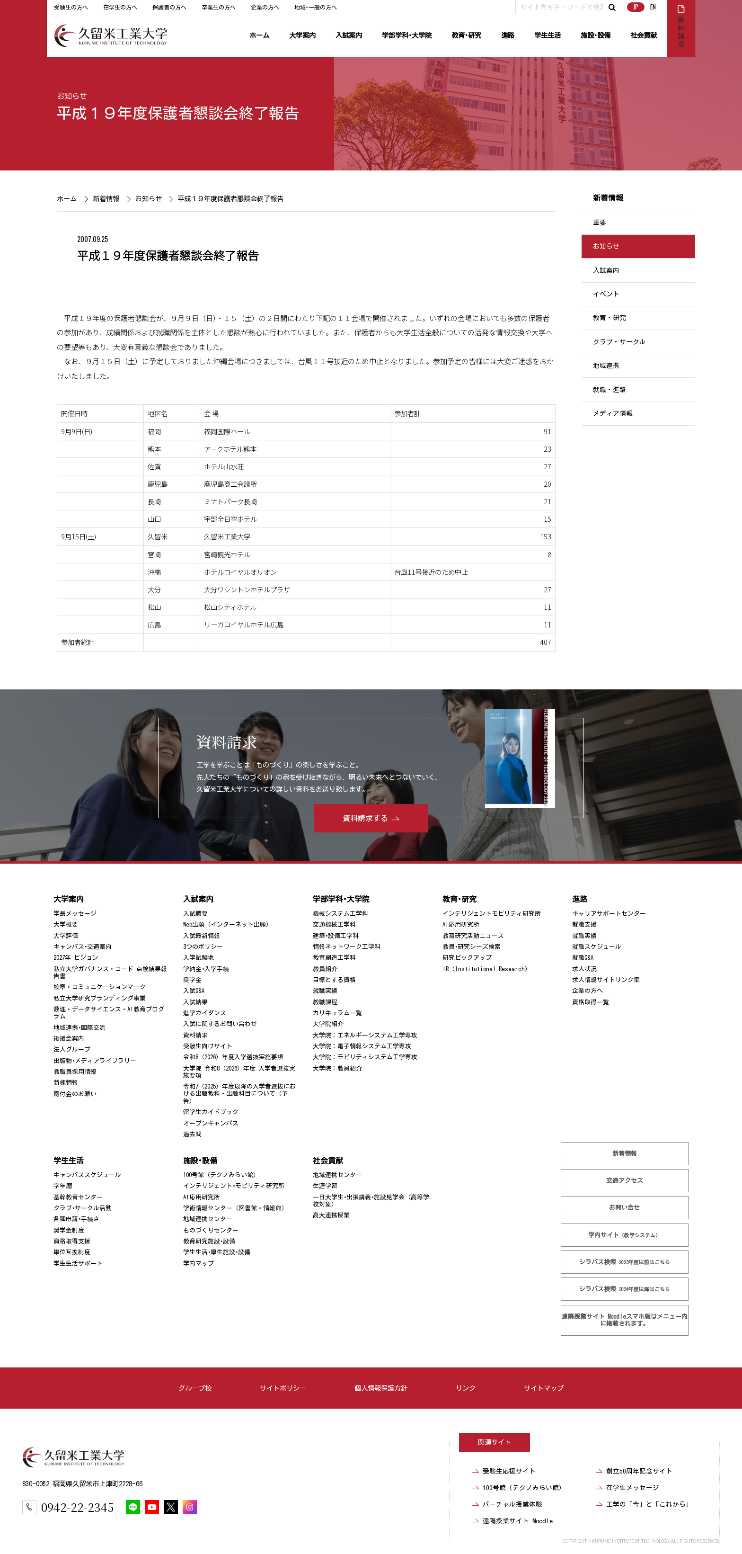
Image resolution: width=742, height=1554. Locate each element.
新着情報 (105, 198)
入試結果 (195, 1002)
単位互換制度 (71, 1252)
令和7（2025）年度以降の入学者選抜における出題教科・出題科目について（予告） (239, 1093)
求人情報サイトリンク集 (606, 980)
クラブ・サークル (619, 342)
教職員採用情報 (75, 1072)
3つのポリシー (203, 947)
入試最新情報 (201, 936)
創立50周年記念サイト (639, 1471)
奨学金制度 (68, 1230)
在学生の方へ (120, 7)
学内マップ (198, 1263)
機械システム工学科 (340, 914)
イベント (606, 294)
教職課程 (325, 1002)
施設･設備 (595, 35)
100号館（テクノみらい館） (221, 1175)
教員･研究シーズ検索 (471, 947)
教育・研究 (609, 318)
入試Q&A (193, 991)
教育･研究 (466, 35)
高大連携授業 (331, 1215)
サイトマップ (544, 1388)
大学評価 (65, 936)
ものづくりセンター (210, 1230)
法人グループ (71, 1049)
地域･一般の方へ (315, 7)
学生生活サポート (78, 1263)
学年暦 (62, 1186)
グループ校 (195, 1388)
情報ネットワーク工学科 (346, 947)
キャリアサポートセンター (609, 914)
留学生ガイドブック (210, 1112)
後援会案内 (68, 1039)
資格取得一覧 (590, 1002)
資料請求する (365, 818)
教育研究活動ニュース (473, 936)
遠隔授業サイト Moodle (625, 1320)
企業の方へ (265, 7)
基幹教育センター (78, 1197)
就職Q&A (582, 958)
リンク (466, 1388)
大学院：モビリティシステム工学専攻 (365, 1057)
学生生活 (547, 35)
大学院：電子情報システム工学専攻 (362, 1046)
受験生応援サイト (509, 1471)
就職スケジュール (596, 947)
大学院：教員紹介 (337, 1068)
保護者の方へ (169, 7)
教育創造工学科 (334, 958)
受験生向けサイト (207, 1046)
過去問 (192, 1134)
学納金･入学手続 (206, 969)
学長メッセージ (75, 914)
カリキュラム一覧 (337, 1013)
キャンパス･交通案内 (82, 947)
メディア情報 (613, 413)
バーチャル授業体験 (512, 1504)
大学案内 (302, 35)
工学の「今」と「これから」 (649, 1504)
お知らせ (72, 96)
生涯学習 (325, 1186)
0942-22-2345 (77, 1507)
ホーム (259, 35)
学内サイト (625, 1235)
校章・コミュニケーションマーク (99, 987)
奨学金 (192, 980)
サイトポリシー (283, 1388)
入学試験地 (198, 958)
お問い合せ (625, 1208)
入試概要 (195, 914)
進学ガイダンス (204, 1013)
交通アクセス (624, 1181)
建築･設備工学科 (336, 936)
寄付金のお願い (75, 1094)
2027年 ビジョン (75, 958)
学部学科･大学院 (407, 35)
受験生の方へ (71, 7)
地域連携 (606, 365)
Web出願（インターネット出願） (227, 924)
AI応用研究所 (460, 924)
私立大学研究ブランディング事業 (99, 998)
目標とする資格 (334, 980)
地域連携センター (207, 1219)
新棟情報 (65, 1083)
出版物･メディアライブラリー (94, 1061)
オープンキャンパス (210, 1123)
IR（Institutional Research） (486, 969)
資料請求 (195, 1035)
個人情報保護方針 (380, 1388)
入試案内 (349, 35)
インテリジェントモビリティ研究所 (491, 914)
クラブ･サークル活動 (82, 1208)
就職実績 (325, 991)
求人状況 (584, 969)
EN (653, 6)
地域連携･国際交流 (79, 1028)
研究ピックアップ (467, 958)
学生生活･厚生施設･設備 (216, 1252)
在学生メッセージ (632, 1487)
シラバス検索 (624, 1262)
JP (635, 6)
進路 (507, 35)
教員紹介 (325, 969)
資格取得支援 (71, 1241)
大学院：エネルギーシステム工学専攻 (365, 1035)
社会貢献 (643, 35)
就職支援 (584, 924)
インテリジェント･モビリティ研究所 (233, 1186)
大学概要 (65, 924)
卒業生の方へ (219, 7)
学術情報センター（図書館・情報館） (235, 1208)
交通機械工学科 (334, 924)
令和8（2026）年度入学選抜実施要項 (233, 1057)
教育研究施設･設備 (209, 1241)
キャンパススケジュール (87, 1175)
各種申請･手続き (76, 1219)
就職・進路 (609, 389)
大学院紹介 (328, 1024)
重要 (599, 222)
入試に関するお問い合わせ (220, 1024)
